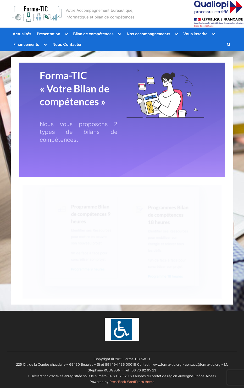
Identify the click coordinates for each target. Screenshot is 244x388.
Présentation (48, 33)
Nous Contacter (67, 44)
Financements (26, 44)
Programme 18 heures (164, 277)
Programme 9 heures (88, 269)
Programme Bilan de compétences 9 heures (91, 219)
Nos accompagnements (148, 33)
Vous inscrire (195, 33)
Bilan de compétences (93, 33)
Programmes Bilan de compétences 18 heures (166, 220)
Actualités (22, 33)
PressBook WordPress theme (132, 382)
